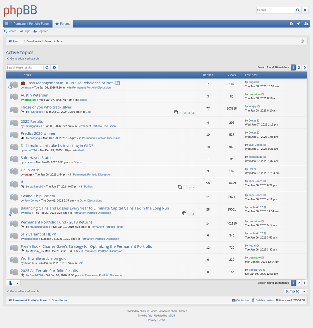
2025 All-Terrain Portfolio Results (49, 270)
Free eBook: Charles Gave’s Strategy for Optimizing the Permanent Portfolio (86, 246)
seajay (253, 106)
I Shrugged (36, 111)
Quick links (7, 25)
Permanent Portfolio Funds (106, 226)
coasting (35, 138)
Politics (82, 99)
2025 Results (32, 121)
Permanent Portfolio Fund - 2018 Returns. (57, 222)
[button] (304, 67)
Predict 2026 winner (38, 133)
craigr (28, 174)
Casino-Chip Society (38, 195)
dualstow (30, 99)
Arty (150, 315)
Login (27, 31)
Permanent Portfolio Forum (32, 24)
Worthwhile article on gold (43, 258)
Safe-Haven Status (36, 157)
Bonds (78, 162)
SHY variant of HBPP (38, 234)
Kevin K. (29, 263)
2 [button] (299, 67)
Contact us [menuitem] (241, 300)
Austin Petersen (34, 95)
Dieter (252, 120)
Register (43, 31)
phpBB (143, 311)
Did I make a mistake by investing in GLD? (57, 145)
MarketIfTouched (40, 226)
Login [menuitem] (299, 25)
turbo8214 (30, 150)
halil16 (171, 315)
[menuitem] (291, 24)
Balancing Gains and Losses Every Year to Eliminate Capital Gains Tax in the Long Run (95, 208)
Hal (251, 169)
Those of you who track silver (46, 107)
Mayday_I (36, 251)
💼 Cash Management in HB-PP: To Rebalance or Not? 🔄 (70, 82)
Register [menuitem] (307, 25)
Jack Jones (255, 144)
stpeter (28, 162)
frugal (28, 87)
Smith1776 (36, 275)
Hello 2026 (30, 169)
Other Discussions (91, 200)
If (22, 181)
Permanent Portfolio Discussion (91, 87)
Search (12, 31)
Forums (65, 24)
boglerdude (255, 156)
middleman (31, 238)
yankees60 (36, 186)
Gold (88, 111)
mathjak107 (256, 207)
